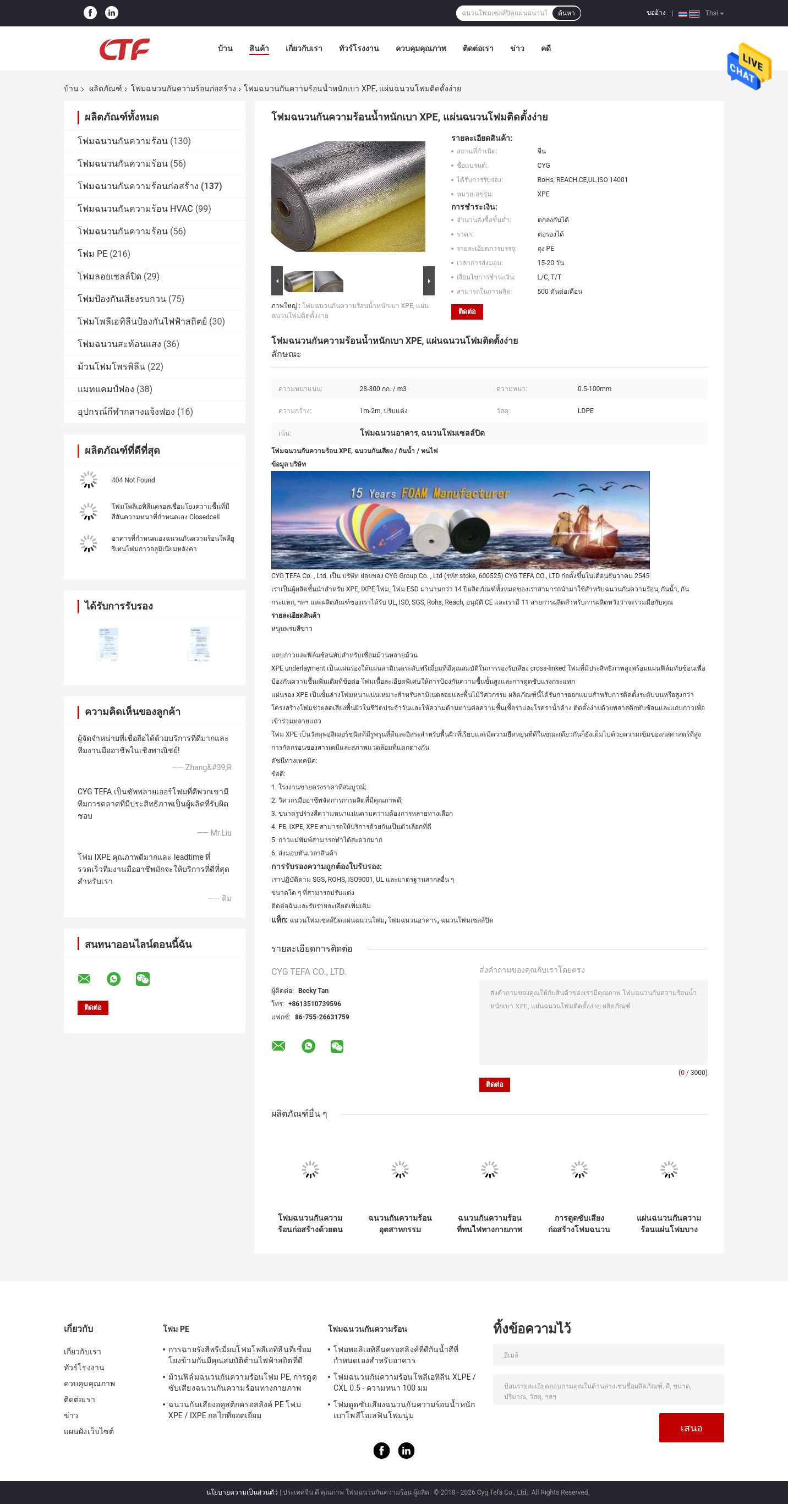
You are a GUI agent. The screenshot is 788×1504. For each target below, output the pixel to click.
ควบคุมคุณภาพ (421, 48)
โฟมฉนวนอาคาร (412, 920)
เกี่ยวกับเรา (304, 48)
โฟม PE (92, 254)
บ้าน (225, 48)
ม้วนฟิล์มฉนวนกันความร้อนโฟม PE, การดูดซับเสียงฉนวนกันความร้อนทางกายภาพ (242, 1382)
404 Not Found (133, 480)
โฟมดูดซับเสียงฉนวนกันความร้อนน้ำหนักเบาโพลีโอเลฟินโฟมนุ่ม (404, 1410)
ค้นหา (566, 13)
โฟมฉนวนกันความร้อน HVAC (135, 209)
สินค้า (259, 48)
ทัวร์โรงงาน (359, 48)
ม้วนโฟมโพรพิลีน (111, 366)
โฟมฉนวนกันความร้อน (123, 141)
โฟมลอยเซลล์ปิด (109, 276)
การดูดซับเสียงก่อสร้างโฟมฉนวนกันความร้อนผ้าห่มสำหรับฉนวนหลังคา (579, 1224)
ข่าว (517, 48)
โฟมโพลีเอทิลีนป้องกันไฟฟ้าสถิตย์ (142, 321)
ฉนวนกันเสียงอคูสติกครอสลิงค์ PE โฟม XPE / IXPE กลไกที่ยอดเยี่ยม (234, 1410)
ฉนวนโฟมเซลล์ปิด (467, 920)
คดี (546, 48)
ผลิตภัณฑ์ (105, 88)
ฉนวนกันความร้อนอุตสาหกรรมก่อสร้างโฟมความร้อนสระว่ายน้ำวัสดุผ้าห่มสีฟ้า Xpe (400, 1224)
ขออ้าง (656, 13)
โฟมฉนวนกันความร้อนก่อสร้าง (183, 88)
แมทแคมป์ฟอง (106, 389)
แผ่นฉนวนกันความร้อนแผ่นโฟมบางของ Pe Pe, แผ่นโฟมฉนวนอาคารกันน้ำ (669, 1224)
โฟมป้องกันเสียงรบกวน (122, 299)
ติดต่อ (467, 312)
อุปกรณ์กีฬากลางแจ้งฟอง (126, 412)
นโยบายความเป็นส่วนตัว (242, 1492)
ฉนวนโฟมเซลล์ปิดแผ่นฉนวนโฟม (337, 920)
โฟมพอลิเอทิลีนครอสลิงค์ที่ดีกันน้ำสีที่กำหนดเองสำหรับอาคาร (396, 1355)
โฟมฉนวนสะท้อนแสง (119, 344)
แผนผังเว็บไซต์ (89, 1431)
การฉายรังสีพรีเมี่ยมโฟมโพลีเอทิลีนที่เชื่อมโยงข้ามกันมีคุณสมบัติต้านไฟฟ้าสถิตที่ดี (239, 1355)
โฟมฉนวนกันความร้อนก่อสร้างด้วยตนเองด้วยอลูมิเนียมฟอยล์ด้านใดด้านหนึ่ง (310, 1224)
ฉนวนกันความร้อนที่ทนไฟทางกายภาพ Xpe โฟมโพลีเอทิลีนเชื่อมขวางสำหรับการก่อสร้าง (489, 1224)
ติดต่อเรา (478, 48)
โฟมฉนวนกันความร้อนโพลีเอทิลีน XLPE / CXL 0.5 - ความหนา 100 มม (404, 1382)
